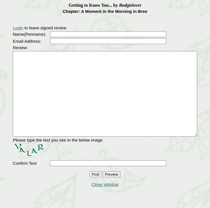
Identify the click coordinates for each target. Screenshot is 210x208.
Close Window (105, 201)
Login (8, 27)
